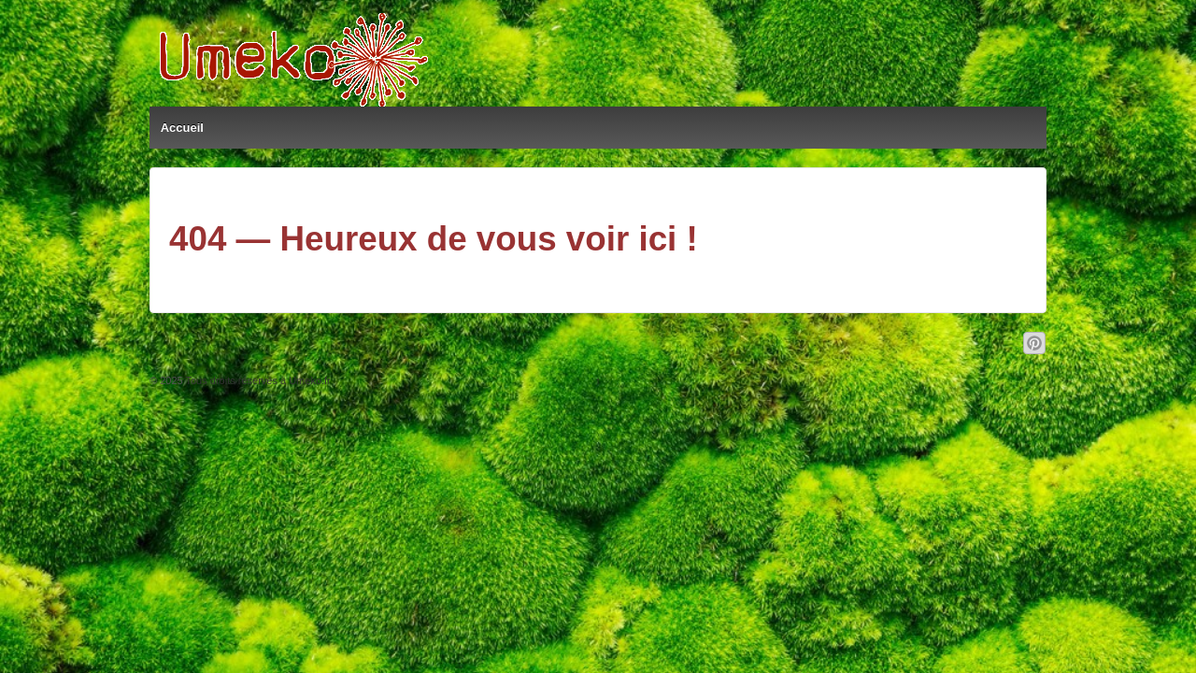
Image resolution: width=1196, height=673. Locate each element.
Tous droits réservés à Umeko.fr (257, 380)
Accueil (182, 128)
